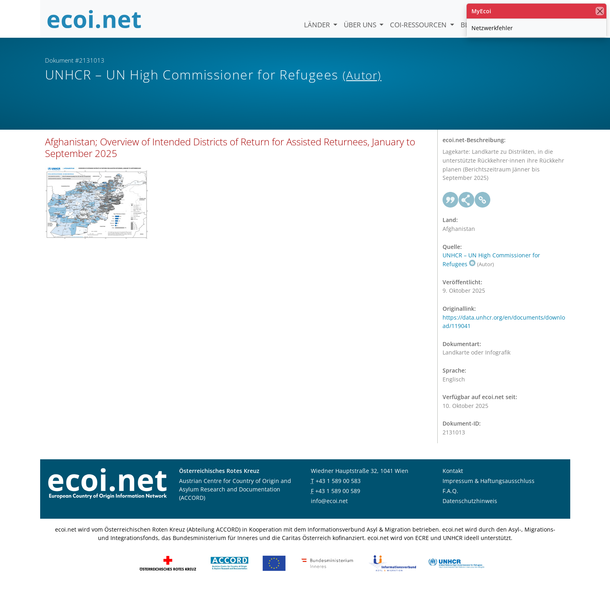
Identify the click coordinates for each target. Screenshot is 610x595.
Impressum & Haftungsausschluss (489, 487)
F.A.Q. (450, 497)
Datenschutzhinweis (470, 507)
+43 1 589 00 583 (338, 487)
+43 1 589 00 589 (337, 497)
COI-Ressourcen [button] (419, 24)
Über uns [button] (361, 24)
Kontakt (453, 477)
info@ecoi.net (329, 507)
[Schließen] (600, 11)
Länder (318, 24)
